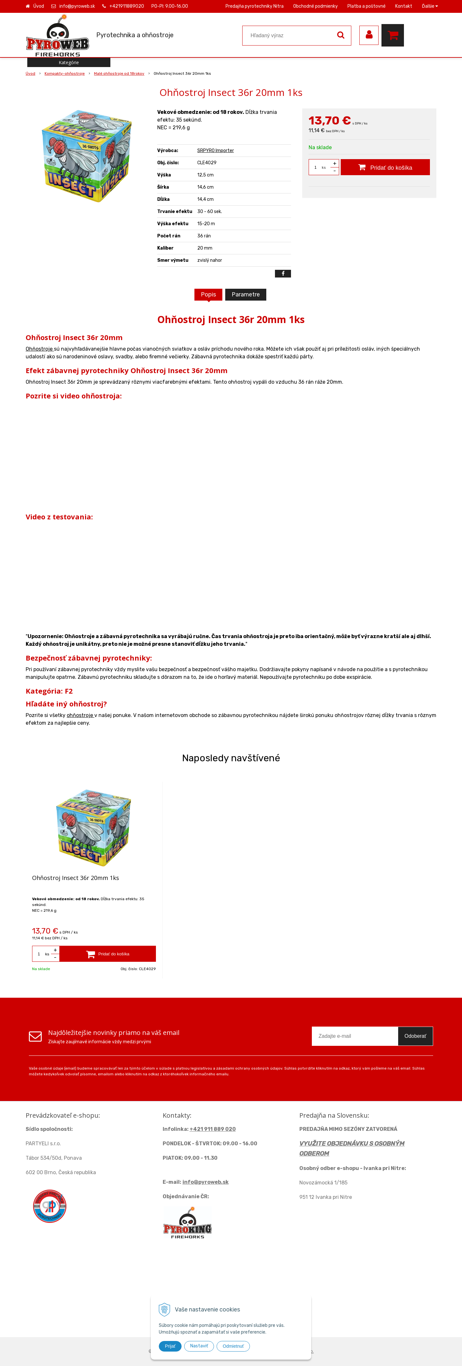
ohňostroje (80, 715)
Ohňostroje (40, 349)
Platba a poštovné (366, 6)
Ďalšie (430, 6)
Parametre (246, 294)
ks (324, 167)
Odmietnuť (233, 1346)
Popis (208, 294)
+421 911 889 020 (213, 1129)
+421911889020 (126, 6)
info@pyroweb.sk (77, 6)
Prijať (170, 1346)
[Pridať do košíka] (385, 167)
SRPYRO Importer (215, 150)
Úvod (38, 6)
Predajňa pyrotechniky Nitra (255, 6)
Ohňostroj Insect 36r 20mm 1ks (75, 878)
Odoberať (415, 1036)
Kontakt (403, 6)
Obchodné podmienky (315, 6)
